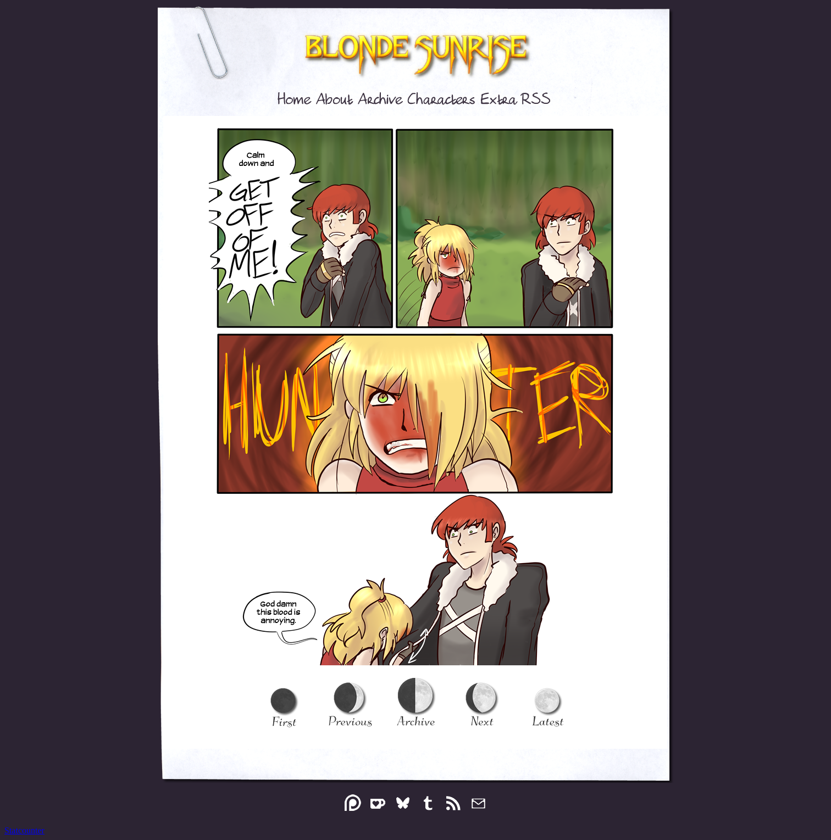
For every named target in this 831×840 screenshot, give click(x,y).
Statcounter (24, 830)
